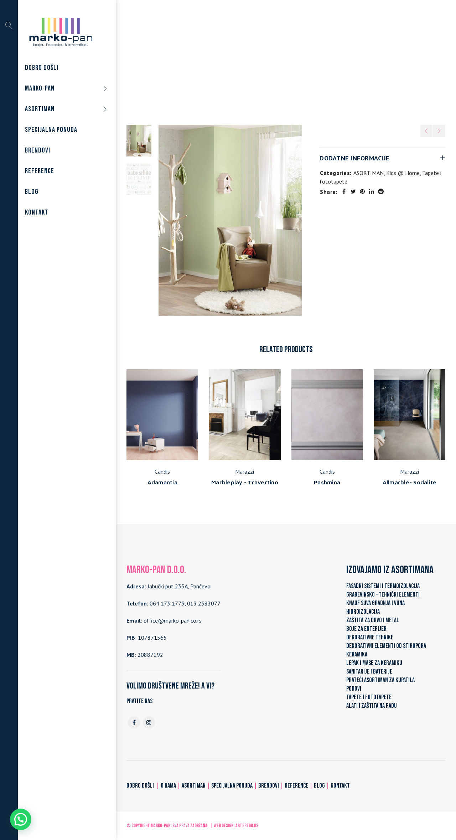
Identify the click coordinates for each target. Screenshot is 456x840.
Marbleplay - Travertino (244, 482)
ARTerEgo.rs (246, 826)
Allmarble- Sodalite (410, 482)
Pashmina (327, 482)
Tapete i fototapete (265, 63)
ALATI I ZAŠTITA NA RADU (371, 706)
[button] (20, 819)
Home (190, 63)
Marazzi (244, 471)
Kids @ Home (313, 63)
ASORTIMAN (219, 63)
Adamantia (162, 482)
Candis (162, 471)
